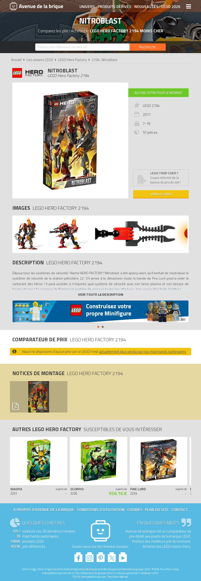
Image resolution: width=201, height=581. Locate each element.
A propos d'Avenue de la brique (43, 509)
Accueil (16, 60)
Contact (179, 509)
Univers (87, 6)
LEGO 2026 (170, 6)
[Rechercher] (147, 47)
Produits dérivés (114, 6)
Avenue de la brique (36, 6)
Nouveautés (146, 6)
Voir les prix (161, 193)
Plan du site (157, 509)
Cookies (134, 509)
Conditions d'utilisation (101, 509)
